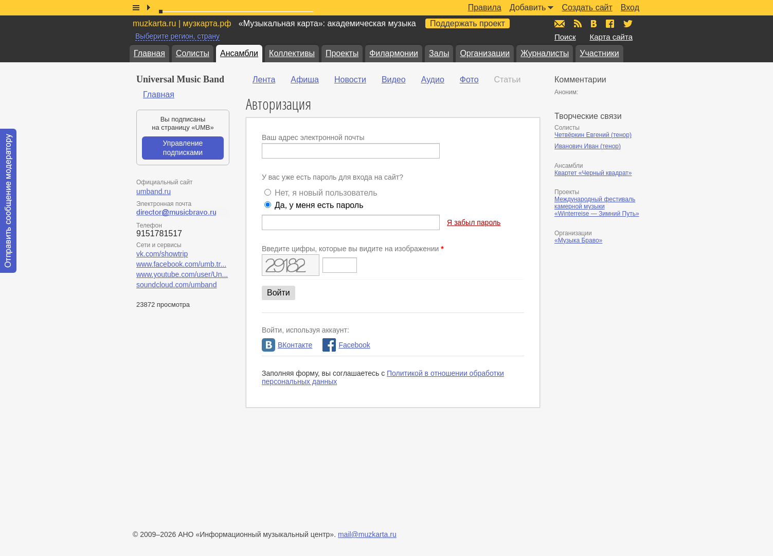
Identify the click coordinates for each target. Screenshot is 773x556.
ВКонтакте (287, 345)
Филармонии (393, 53)
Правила (484, 7)
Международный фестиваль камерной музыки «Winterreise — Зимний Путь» (596, 206)
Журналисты (544, 53)
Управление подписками (183, 148)
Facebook (346, 345)
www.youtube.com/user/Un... (182, 274)
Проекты (342, 53)
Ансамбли (239, 53)
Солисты (192, 53)
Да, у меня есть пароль (319, 205)
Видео (394, 79)
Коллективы (292, 53)
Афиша (305, 79)
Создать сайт (587, 7)
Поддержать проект (467, 23)
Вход (630, 7)
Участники (599, 53)
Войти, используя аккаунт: (305, 330)
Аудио (432, 79)
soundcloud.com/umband (176, 285)
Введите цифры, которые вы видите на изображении (353, 249)
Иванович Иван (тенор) (587, 146)
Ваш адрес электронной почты (313, 137)
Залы (439, 53)
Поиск (565, 36)
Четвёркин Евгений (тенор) (593, 134)
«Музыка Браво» (578, 240)
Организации (485, 53)
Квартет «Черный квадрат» (593, 173)
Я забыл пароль (473, 222)
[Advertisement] (616, 359)
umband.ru (153, 191)
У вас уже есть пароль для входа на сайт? (332, 177)
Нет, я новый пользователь (326, 192)
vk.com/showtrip (162, 254)
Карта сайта (611, 36)
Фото (469, 79)
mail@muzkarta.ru (367, 534)
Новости (350, 79)
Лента (264, 79)
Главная (149, 53)
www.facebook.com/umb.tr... (181, 264)
